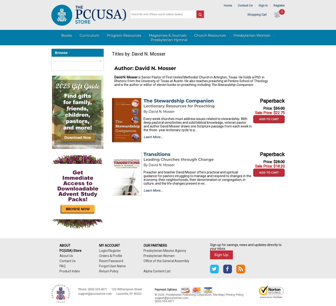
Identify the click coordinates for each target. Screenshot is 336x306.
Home (228, 5)
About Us (66, 256)
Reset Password (111, 261)
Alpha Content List (157, 271)
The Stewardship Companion (179, 101)
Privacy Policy (235, 294)
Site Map (218, 294)
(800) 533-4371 (97, 289)
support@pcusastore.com (95, 293)
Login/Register (110, 251)
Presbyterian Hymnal (169, 40)
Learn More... (153, 137)
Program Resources (124, 35)
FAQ (63, 266)
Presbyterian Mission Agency (165, 251)
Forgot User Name (112, 266)
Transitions (157, 154)
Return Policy (109, 271)
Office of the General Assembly (166, 261)
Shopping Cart (257, 14)
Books (66, 35)
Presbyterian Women (251, 35)
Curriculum (89, 35)
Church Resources (210, 35)
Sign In (263, 5)
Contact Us (245, 5)
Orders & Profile (110, 256)
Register (279, 5)
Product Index (70, 271)
